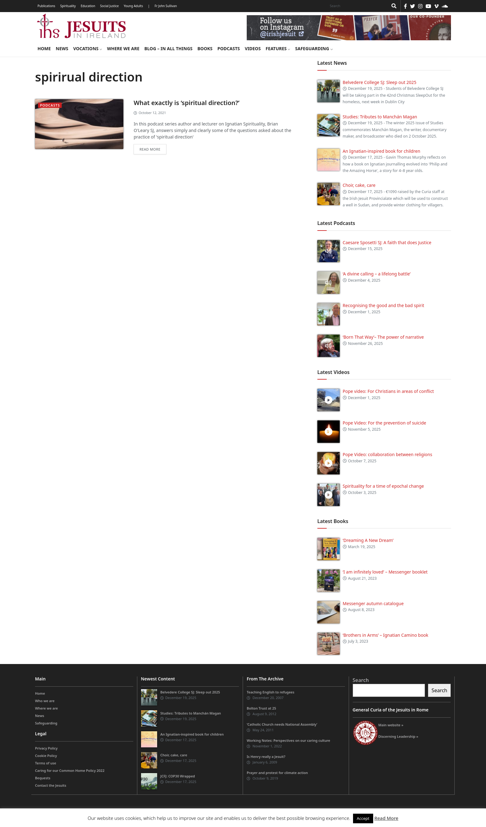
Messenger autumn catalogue (373, 603)
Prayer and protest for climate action (277, 772)
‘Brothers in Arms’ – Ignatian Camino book (385, 635)
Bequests (42, 778)
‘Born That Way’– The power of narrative (383, 337)
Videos (253, 48)
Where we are (123, 48)
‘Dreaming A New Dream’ (368, 540)
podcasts (50, 105)
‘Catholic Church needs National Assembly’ (282, 724)
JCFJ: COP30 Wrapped (177, 776)
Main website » (391, 725)
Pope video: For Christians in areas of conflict (388, 391)
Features (278, 48)
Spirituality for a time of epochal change (383, 486)
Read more (149, 149)
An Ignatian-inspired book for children (381, 151)
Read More (386, 818)
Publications (46, 6)
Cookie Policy (46, 755)
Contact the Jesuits (50, 785)
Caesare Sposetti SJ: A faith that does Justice (387, 242)
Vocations (87, 48)
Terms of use (45, 763)
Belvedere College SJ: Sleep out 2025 (380, 82)
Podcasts (228, 48)
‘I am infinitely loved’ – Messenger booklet (385, 572)
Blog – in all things (168, 48)
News (62, 48)
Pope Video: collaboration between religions (387, 454)
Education (88, 6)
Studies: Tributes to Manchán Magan (380, 117)
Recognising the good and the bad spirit (383, 305)
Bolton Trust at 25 (261, 708)
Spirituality (68, 6)
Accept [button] (363, 818)
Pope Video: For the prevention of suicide (385, 423)
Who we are (45, 700)
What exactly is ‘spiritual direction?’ (186, 103)
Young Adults (133, 6)
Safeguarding (314, 48)
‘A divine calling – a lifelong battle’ (377, 274)
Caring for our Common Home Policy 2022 (69, 770)
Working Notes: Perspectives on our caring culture (288, 740)
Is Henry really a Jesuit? (266, 756)
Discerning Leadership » (398, 736)
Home (44, 48)
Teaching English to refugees (270, 692)
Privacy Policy (46, 748)
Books (204, 48)
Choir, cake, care (359, 185)
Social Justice (109, 6)
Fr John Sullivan (166, 6)
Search (361, 680)
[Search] (357, 6)
